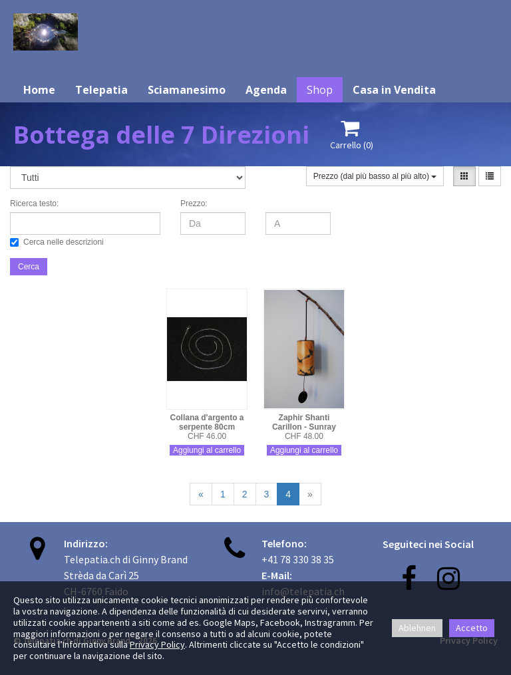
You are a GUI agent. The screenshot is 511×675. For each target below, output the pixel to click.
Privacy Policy (157, 644)
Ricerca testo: (34, 203)
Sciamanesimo (187, 89)
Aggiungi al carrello (207, 450)
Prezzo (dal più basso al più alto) (374, 176)
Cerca (28, 266)
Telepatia (101, 89)
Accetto (472, 628)
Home (39, 89)
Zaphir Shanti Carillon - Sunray (304, 422)
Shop (320, 89)
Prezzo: (194, 203)
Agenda (266, 89)
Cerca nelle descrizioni (57, 242)
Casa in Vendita (394, 89)
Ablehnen (417, 628)
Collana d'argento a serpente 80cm (207, 422)
